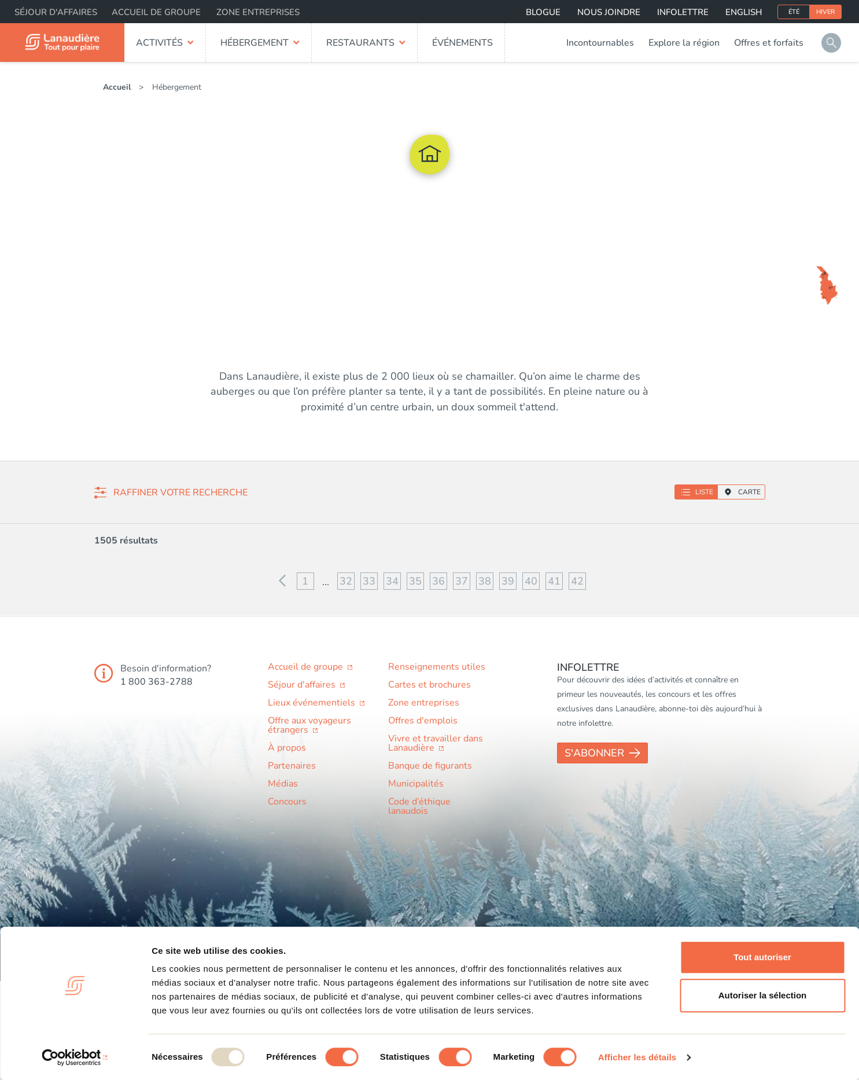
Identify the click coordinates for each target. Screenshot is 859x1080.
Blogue (543, 12)
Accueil (117, 87)
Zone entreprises (258, 12)
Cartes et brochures (429, 684)
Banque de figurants (430, 765)
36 (438, 581)
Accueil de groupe (156, 12)
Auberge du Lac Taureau (779, 279)
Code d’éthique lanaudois (419, 806)
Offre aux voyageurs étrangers (309, 725)
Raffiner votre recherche (180, 492)
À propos (287, 747)
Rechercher (831, 42)
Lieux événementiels (312, 702)
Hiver (825, 12)
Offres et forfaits (768, 42)
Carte (749, 492)
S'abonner (594, 753)
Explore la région (684, 42)
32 (346, 581)
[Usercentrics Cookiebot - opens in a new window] (75, 1057)
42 (577, 581)
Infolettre (683, 12)
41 (554, 581)
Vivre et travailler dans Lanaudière (435, 743)
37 (461, 581)
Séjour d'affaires (55, 12)
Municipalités (416, 783)
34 (392, 581)
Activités (159, 42)
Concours (287, 801)
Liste (704, 492)
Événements (462, 42)
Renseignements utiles (436, 666)
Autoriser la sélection (762, 995)
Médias (283, 783)
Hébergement (254, 42)
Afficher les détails (637, 1057)
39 (508, 581)
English (743, 12)
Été (793, 12)
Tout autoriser (762, 957)
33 (369, 581)
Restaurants (360, 42)
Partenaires (292, 765)
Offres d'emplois (423, 720)
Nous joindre (608, 12)
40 (531, 581)
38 (484, 581)
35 (415, 581)
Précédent (282, 581)
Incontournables (600, 42)
